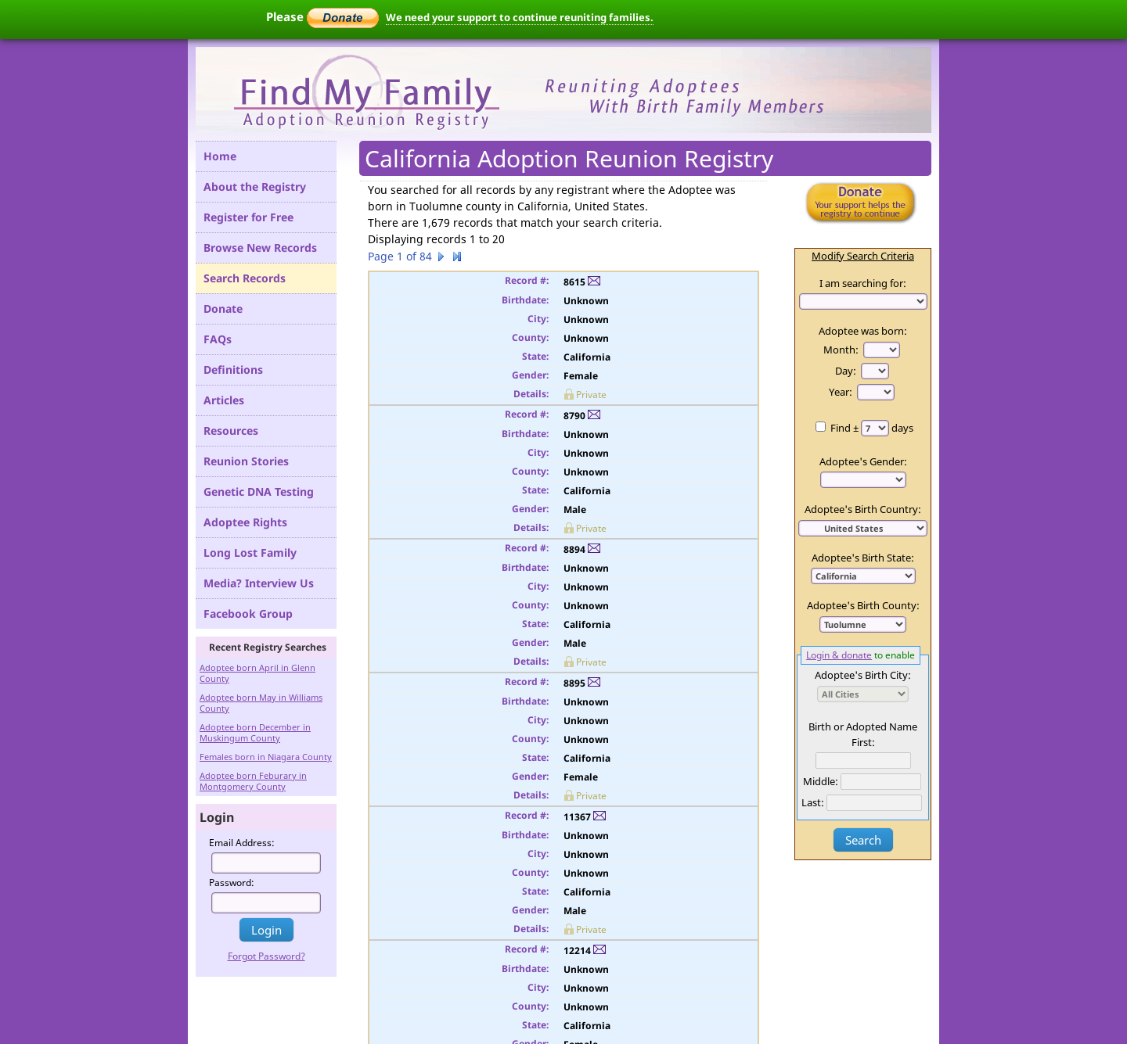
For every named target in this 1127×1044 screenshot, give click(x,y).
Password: (231, 882)
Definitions (233, 369)
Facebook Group (248, 613)
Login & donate (839, 654)
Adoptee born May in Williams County (261, 702)
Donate (223, 308)
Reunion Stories (246, 461)
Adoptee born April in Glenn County (257, 673)
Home (219, 156)
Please (322, 16)
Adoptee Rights (245, 522)
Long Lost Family (250, 552)
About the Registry (254, 186)
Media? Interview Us (258, 583)
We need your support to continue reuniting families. (520, 17)
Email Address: (242, 842)
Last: (812, 802)
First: (863, 742)
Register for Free (248, 217)
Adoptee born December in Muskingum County (255, 732)
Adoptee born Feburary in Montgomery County (253, 781)
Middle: (820, 781)
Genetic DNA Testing (258, 491)
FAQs (217, 339)
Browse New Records (260, 247)
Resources (230, 430)
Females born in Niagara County (266, 756)
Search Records (244, 278)
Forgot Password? (266, 956)
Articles (223, 400)
